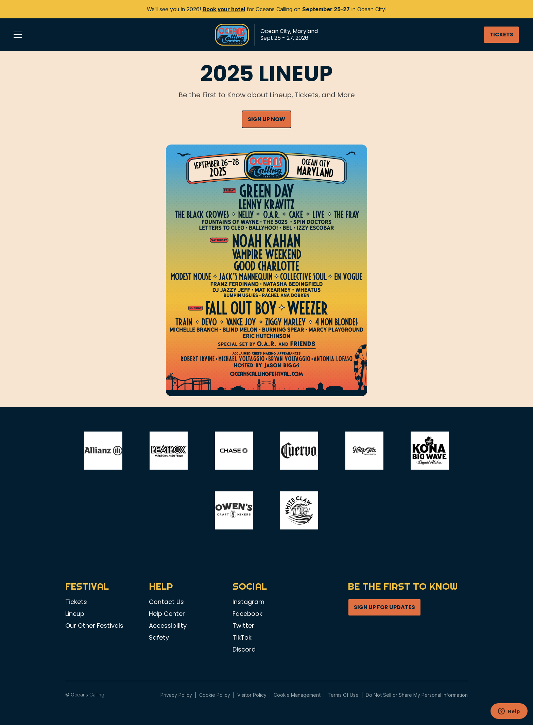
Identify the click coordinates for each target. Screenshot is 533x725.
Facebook (247, 614)
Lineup (74, 614)
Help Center (167, 614)
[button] (17, 34)
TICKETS (501, 34)
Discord (244, 649)
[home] (266, 35)
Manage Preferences (297, 694)
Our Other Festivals (94, 626)
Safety (159, 638)
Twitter (243, 626)
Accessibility (168, 626)
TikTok (242, 638)
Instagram (248, 602)
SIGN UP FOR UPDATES (384, 607)
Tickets (76, 602)
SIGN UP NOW (266, 119)
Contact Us (166, 602)
